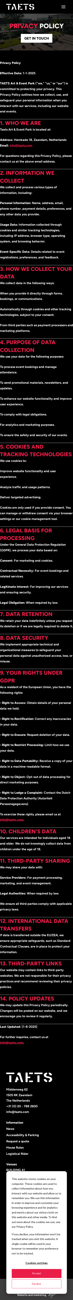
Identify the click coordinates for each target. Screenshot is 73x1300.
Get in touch (36, 38)
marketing (39, 1295)
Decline (36, 1283)
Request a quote (17, 1141)
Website (22, 1295)
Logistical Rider (17, 1154)
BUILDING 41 (15, 1170)
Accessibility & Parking (22, 1135)
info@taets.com (21, 145)
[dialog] (36, 1232)
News (10, 1129)
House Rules (15, 1147)
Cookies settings (37, 1263)
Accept (36, 1273)
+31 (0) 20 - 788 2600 (22, 1106)
